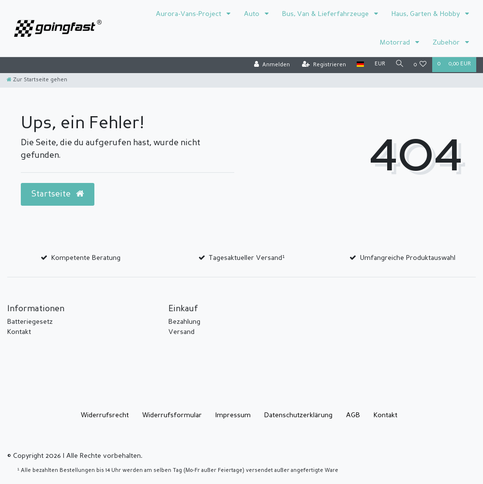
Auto (252, 14)
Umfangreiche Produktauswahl (407, 258)
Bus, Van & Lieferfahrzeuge (326, 14)
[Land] (358, 64)
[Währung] (378, 64)
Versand (181, 332)
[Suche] (398, 64)
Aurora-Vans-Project (189, 14)
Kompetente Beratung (86, 258)
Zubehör (447, 42)
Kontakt (19, 332)
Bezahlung (184, 321)
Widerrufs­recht (105, 415)
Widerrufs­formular (172, 415)
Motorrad (396, 42)
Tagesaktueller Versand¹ (247, 258)
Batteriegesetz (30, 321)
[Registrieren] (322, 65)
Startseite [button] (57, 194)
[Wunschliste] (420, 65)
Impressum (233, 415)
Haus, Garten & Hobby (427, 14)
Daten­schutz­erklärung (298, 415)
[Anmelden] (270, 65)
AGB (353, 415)
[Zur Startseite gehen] (37, 80)
